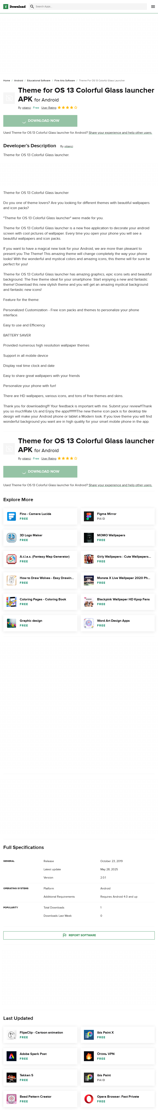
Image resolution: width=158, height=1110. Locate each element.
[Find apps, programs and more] (88, 6)
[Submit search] (32, 6)
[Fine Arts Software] (65, 81)
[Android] (18, 81)
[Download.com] (14, 6)
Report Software (79, 935)
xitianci (68, 146)
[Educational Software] (38, 81)
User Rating (59, 107)
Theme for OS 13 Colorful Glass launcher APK (86, 95)
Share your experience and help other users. (120, 133)
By (24, 107)
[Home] (6, 81)
